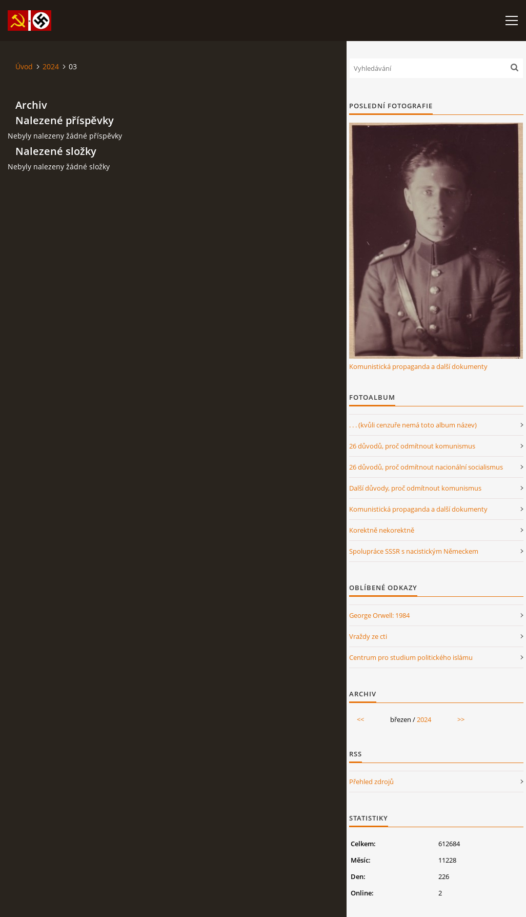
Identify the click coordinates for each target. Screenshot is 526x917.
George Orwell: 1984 (379, 615)
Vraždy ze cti (368, 636)
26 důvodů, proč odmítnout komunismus (412, 446)
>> (460, 719)
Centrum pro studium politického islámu (411, 657)
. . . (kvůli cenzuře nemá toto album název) (413, 425)
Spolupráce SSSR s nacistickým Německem (413, 551)
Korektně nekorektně (381, 530)
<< (360, 719)
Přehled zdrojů (371, 781)
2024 (51, 66)
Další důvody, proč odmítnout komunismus (415, 488)
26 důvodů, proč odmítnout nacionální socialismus (426, 467)
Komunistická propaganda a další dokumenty (418, 366)
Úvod (24, 66)
